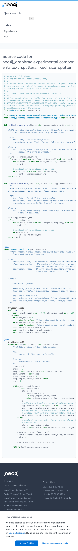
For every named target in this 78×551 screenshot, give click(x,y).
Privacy (14, 485)
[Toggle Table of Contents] (3, 46)
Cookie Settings (17, 533)
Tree (6, 36)
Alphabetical (11, 31)
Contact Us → (49, 482)
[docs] (7, 247)
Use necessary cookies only (55, 543)
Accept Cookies (27, 543)
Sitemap (22, 485)
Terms (6, 485)
